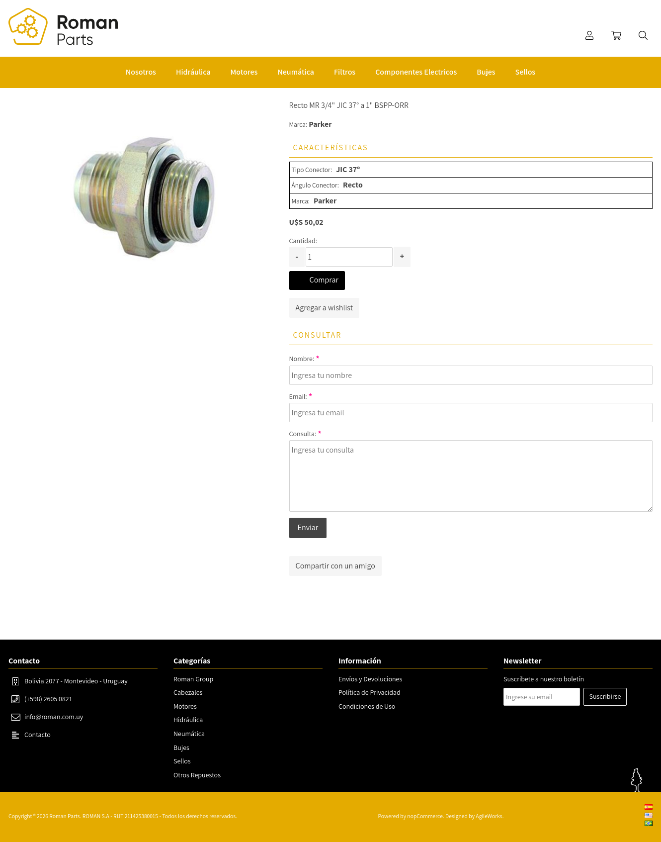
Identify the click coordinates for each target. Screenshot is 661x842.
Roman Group (193, 678)
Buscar (643, 35)
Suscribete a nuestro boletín (543, 678)
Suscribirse (605, 696)
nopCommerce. (425, 816)
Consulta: (303, 433)
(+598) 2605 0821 (48, 698)
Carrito (616, 35)
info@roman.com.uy (53, 716)
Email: (298, 396)
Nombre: (302, 358)
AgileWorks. (489, 816)
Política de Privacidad (369, 692)
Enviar (308, 527)
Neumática (189, 733)
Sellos (182, 760)
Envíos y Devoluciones (370, 678)
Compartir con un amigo (335, 566)
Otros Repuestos (197, 774)
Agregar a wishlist (324, 307)
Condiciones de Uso (366, 706)
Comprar (324, 280)
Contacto (37, 734)
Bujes (181, 747)
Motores (185, 706)
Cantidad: (303, 240)
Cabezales (187, 692)
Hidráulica (188, 719)
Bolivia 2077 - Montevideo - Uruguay (76, 680)
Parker (320, 124)
